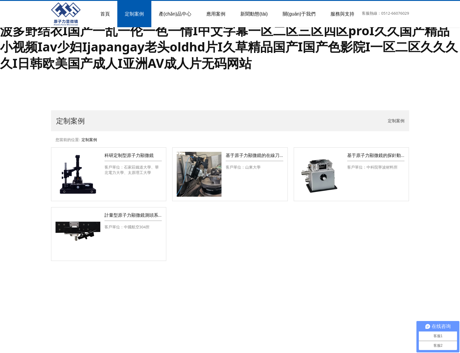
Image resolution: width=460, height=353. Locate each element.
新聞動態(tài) (254, 13)
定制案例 (134, 13)
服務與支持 (342, 13)
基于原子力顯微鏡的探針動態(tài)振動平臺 (389, 155)
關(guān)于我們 (299, 13)
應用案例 (215, 13)
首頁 (105, 13)
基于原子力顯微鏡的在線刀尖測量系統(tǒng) (270, 155)
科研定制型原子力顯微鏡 (129, 155)
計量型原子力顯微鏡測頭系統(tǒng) (139, 215)
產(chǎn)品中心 (175, 13)
